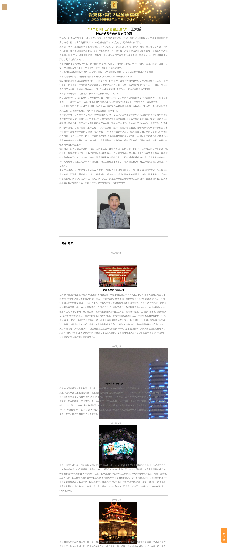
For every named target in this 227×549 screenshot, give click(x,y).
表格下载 (224, 535)
